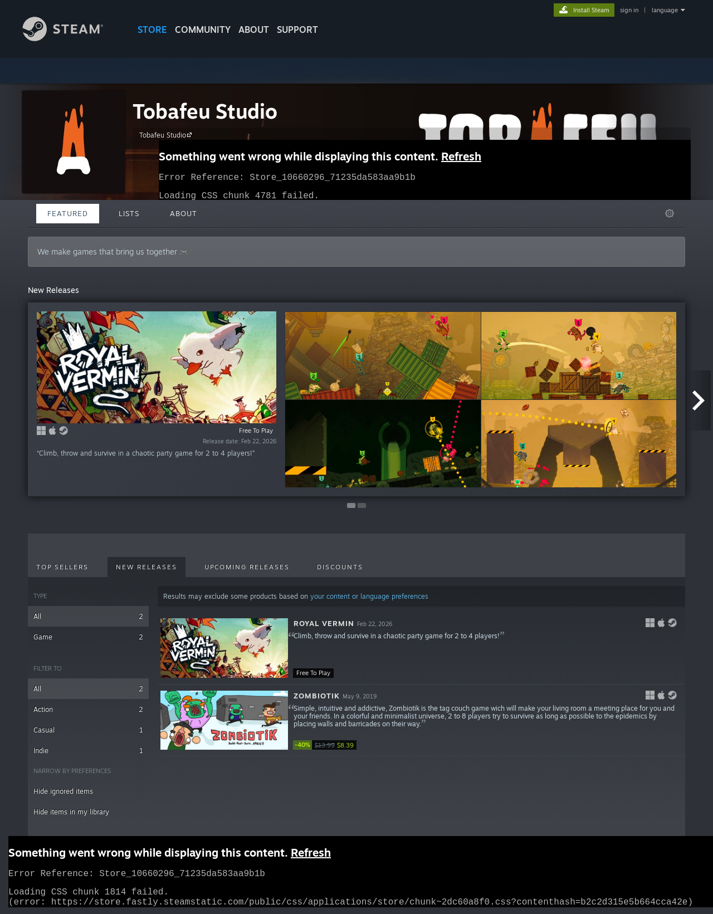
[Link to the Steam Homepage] (71, 38)
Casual (88, 730)
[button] (421, 648)
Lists (129, 213)
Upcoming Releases (247, 567)
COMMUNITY (203, 29)
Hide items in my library (71, 812)
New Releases (146, 567)
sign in (629, 10)
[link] (326, 745)
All (88, 616)
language (665, 10)
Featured (67, 213)
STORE (152, 29)
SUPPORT (297, 29)
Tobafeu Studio (205, 111)
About (253, 29)
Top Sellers (62, 567)
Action (88, 709)
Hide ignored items (63, 791)
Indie (88, 750)
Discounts (340, 567)
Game (88, 637)
